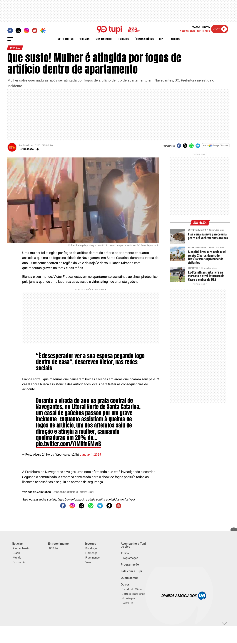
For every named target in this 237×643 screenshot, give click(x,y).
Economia (19, 562)
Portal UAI (128, 603)
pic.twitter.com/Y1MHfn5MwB (68, 444)
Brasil (16, 553)
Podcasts (84, 39)
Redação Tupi (31, 148)
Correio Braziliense (133, 594)
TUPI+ (125, 553)
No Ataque (128, 598)
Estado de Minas (132, 589)
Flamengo (91, 553)
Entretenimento (103, 39)
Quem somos (129, 578)
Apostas (175, 39)
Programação (130, 558)
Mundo (17, 557)
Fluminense (92, 557)
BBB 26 (53, 548)
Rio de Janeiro (66, 39)
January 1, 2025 (90, 454)
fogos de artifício (66, 492)
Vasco (89, 562)
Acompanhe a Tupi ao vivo (133, 545)
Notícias (17, 543)
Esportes (123, 39)
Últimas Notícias (144, 39)
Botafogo (91, 548)
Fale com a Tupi (131, 571)
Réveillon (87, 492)
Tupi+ (162, 39)
